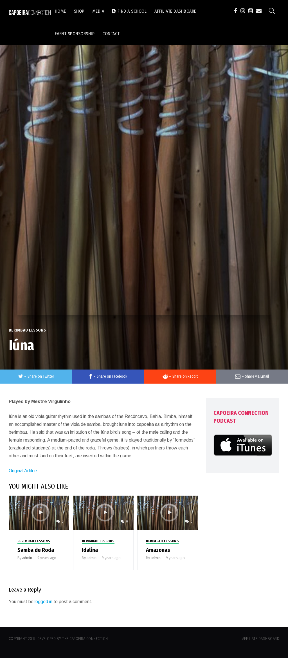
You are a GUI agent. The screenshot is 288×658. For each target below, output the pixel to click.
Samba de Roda (35, 550)
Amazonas (158, 550)
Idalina (90, 550)
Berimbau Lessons (27, 330)
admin (27, 558)
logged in (43, 601)
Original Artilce (23, 470)
